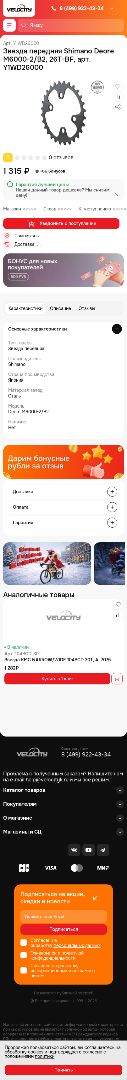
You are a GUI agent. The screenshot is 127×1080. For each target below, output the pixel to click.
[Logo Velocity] (19, 8)
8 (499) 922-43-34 (77, 8)
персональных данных (77, 945)
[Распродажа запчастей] (47, 563)
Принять (63, 1070)
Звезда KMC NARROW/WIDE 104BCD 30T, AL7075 (57, 660)
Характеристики (25, 308)
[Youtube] (88, 850)
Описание (60, 308)
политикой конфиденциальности (57, 955)
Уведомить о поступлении (61, 223)
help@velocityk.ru (47, 779)
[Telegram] (103, 850)
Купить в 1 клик (57, 679)
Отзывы (87, 308)
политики (44, 1056)
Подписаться (63, 929)
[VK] (74, 850)
